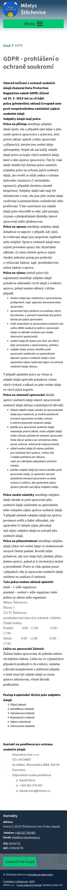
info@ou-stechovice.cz (26, 837)
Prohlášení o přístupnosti (15, 881)
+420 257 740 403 (25, 832)
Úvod (6, 45)
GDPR (32, 881)
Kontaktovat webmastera (40, 874)
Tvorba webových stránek (28, 885)
